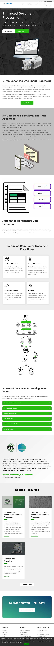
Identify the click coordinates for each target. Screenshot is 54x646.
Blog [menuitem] (44, 4)
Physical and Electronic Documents (12, 403)
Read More (6, 536)
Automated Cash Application (11, 424)
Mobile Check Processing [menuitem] (25, 636)
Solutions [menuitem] (21, 4)
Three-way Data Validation (10, 413)
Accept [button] (26, 643)
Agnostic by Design (8, 429)
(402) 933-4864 (48, 1)
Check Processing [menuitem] (24, 634)
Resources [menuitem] (37, 4)
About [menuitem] (50, 4)
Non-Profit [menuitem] (4, 634)
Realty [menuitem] (3, 636)
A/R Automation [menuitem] (23, 632)
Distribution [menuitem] (4, 632)
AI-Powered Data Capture (10, 408)
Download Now (34, 536)
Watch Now (6, 576)
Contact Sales (8, 31)
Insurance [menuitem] (4, 630)
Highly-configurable (8, 418)
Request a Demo (22, 31)
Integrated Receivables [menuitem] (25, 630)
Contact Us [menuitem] (49, 6)
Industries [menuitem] (29, 4)
